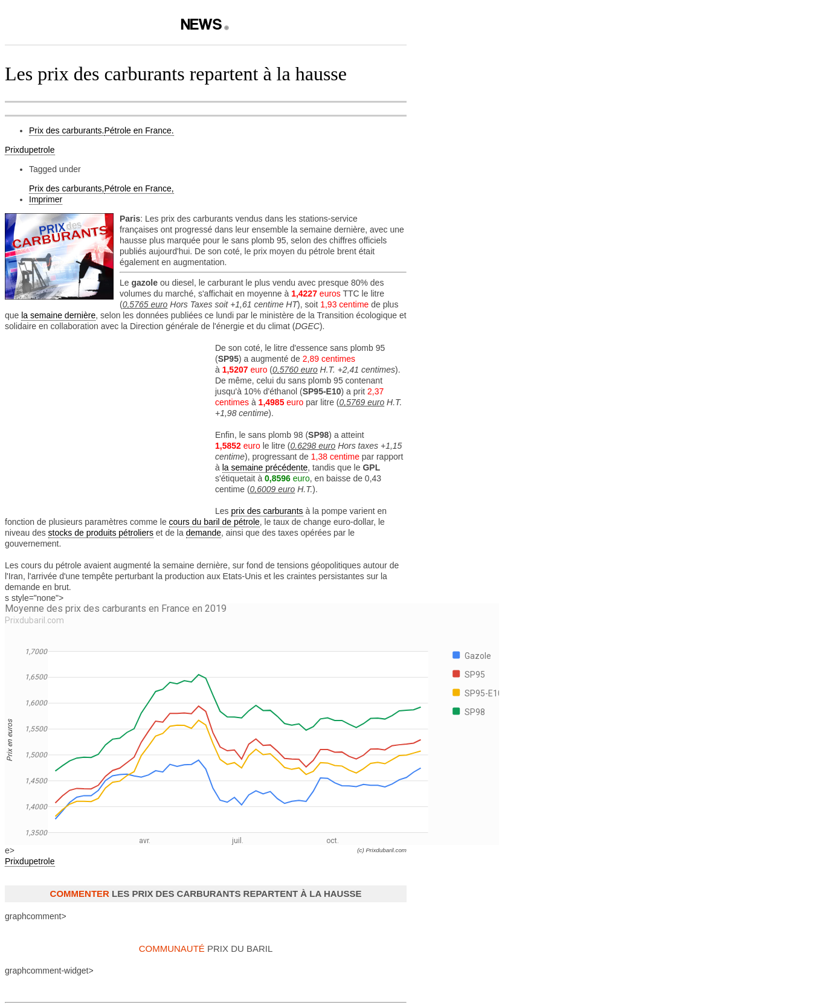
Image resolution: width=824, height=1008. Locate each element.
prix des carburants (267, 511)
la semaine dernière (58, 315)
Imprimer (45, 199)
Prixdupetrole (30, 150)
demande (203, 533)
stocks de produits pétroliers (100, 533)
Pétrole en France (139, 130)
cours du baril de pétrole (214, 522)
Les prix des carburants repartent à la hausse (176, 74)
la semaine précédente (265, 467)
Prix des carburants (67, 130)
